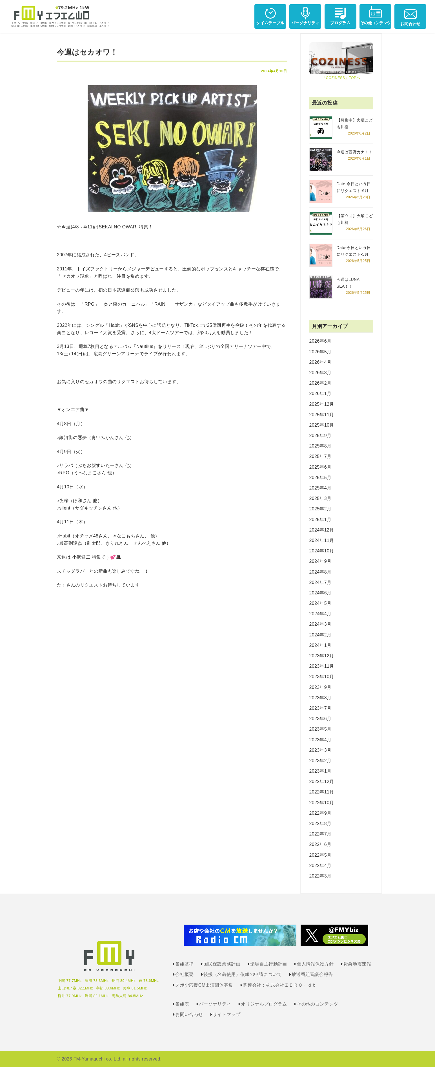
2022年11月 (321, 792)
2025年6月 (320, 467)
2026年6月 (320, 341)
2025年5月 (320, 477)
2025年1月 (320, 519)
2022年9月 (320, 813)
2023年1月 (320, 771)
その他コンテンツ (375, 15)
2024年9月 (320, 561)
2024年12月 (321, 530)
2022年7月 (320, 834)
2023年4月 (320, 739)
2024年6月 (320, 592)
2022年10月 (321, 802)
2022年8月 (320, 823)
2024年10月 (321, 550)
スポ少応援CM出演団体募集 (204, 985)
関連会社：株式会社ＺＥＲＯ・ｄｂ (279, 985)
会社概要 (184, 974)
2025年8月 (320, 446)
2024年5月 (320, 603)
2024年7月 (320, 582)
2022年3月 (320, 876)
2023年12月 (321, 655)
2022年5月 (320, 855)
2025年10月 (321, 425)
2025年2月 (320, 508)
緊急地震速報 (357, 964)
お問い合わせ (189, 1014)
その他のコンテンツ (317, 1004)
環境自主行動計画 (268, 964)
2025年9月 (320, 435)
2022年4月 (320, 865)
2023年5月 (320, 729)
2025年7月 (320, 456)
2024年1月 (320, 645)
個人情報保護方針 (315, 964)
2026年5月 (320, 351)
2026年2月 (320, 383)
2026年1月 (320, 393)
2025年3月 (320, 498)
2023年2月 (320, 760)
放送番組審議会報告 (312, 974)
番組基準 (184, 964)
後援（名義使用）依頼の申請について (242, 974)
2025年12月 (321, 404)
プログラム (340, 15)
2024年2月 (320, 634)
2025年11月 (321, 414)
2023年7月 (320, 708)
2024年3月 (320, 624)
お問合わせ (410, 16)
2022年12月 (321, 781)
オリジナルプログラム (264, 1004)
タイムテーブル (270, 15)
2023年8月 (320, 697)
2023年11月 (321, 666)
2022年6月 (320, 844)
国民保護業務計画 (221, 964)
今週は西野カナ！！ (355, 152)
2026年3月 (320, 372)
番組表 (182, 1004)
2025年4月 (320, 488)
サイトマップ (226, 1014)
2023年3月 (320, 750)
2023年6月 (320, 718)
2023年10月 (321, 676)
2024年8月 (320, 572)
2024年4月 (320, 613)
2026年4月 (320, 362)
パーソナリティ (305, 15)
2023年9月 (320, 687)
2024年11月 (321, 540)
